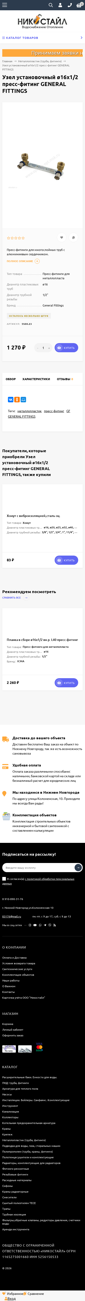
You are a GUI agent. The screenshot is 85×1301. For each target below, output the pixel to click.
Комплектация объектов (18, 974)
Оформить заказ (12, 1035)
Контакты (8, 992)
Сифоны (7, 1186)
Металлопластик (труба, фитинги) (40, 61)
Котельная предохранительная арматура (28, 1123)
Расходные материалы (17, 1180)
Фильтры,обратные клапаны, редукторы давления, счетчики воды (41, 1221)
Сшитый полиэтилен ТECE (19, 1203)
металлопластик (29, 411)
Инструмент (10, 1105)
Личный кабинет (12, 1029)
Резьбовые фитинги (15, 1174)
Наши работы (10, 980)
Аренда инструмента (15, 1229)
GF (68, 411)
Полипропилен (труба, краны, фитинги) (27, 1151)
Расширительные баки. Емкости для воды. (29, 1077)
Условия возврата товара (18, 963)
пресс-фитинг (54, 411)
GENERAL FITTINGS (21, 416)
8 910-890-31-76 (12, 899)
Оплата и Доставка (14, 957)
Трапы (6, 1208)
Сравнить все (15, 598)
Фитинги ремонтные (15, 1168)
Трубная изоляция (14, 1214)
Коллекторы (10, 1117)
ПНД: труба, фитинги (15, 1083)
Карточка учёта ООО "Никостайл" (23, 997)
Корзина (7, 1024)
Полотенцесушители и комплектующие (28, 1157)
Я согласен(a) (38, 881)
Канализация (10, 1111)
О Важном (8, 986)
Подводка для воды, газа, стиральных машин (31, 1146)
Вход (10, 1298)
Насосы (7, 1094)
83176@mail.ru (11, 916)
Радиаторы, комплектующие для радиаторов (31, 1163)
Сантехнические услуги (17, 969)
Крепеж (7, 1134)
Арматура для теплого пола (20, 1088)
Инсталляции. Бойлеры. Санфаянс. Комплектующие (36, 1100)
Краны (6, 1128)
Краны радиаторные (15, 1191)
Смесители (9, 1197)
